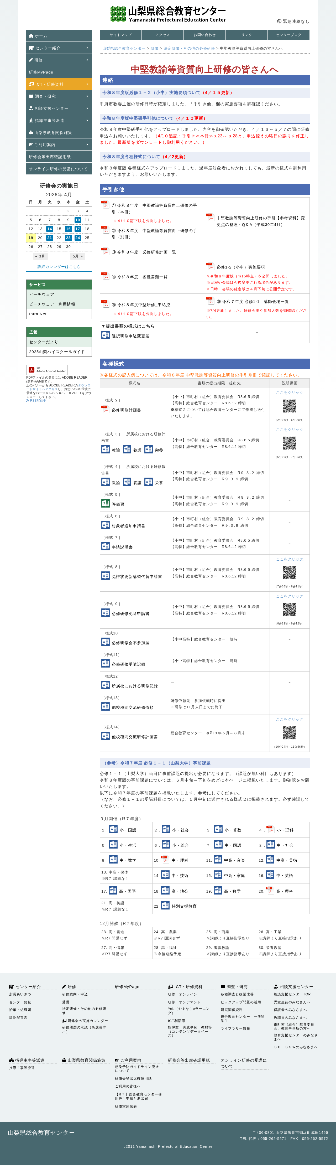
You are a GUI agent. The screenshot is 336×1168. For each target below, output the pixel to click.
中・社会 (285, 845)
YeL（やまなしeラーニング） (189, 1011)
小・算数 (233, 830)
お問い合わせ (205, 35)
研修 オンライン (182, 994)
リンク (246, 35)
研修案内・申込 (75, 994)
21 (49, 238)
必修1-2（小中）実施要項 (241, 267)
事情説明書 (122, 547)
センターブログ (289, 35)
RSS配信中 (36, 400)
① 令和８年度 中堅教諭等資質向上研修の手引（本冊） (154, 208)
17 (77, 229)
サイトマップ (121, 35)
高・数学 (232, 891)
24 (77, 238)
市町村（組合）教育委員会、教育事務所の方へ (294, 1026)
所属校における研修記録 (135, 686)
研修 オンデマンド (184, 1002)
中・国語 (233, 845)
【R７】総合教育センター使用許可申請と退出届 (138, 1096)
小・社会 (180, 830)
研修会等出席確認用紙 (50, 156)
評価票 (118, 504)
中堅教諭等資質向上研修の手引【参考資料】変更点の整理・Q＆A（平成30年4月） (261, 221)
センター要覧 (20, 1002)
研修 (36, 60)
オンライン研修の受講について (58, 169)
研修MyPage (41, 72)
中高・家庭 (234, 875)
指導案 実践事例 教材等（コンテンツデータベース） (190, 1031)
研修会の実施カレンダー (85, 1021)
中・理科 (180, 860)
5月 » (78, 256)
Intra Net (38, 314)
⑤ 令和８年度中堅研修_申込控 (141, 304)
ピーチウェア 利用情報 (52, 304)
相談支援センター (49, 108)
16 (68, 229)
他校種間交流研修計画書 (135, 737)
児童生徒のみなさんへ (292, 1002)
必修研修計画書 (126, 410)
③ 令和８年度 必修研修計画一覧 (144, 252)
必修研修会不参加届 (131, 642)
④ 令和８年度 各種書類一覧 (140, 277)
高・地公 (180, 891)
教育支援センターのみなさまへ (296, 1037)
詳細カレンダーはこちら (59, 267)
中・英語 (284, 875)
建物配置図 (18, 1018)
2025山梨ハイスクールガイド (57, 351)
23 (68, 238)
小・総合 (180, 845)
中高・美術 (286, 860)
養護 (137, 450)
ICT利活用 (176, 1021)
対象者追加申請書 (128, 526)
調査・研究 (42, 96)
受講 (66, 1002)
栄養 (159, 450)
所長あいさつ (20, 994)
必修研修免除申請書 (131, 613)
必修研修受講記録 (128, 664)
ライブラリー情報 (235, 1028)
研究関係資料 (232, 1010)
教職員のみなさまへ (290, 1018)
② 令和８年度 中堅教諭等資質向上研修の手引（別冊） (154, 233)
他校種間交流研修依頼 (133, 707)
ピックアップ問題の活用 (241, 1002)
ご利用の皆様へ (128, 1086)
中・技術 (180, 875)
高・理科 (284, 891)
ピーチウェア (41, 294)
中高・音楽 (234, 860)
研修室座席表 (126, 1106)
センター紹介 (45, 48)
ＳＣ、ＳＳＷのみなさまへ (296, 1047)
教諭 (116, 450)
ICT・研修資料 (46, 84)
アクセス (162, 35)
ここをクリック (289, 392)
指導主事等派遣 (46, 120)
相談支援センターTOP (292, 994)
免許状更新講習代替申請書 (137, 576)
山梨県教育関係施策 (50, 132)
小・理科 (285, 830)
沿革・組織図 (20, 1010)
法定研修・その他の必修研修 (84, 1011)
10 (77, 220)
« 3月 (40, 256)
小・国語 (128, 830)
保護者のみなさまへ (290, 1010)
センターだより (44, 342)
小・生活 (128, 845)
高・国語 (127, 891)
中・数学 (128, 860)
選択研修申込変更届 (131, 336)
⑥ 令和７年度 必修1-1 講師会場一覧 (253, 301)
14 (49, 229)
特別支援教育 (184, 906)
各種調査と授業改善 (237, 994)
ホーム (38, 36)
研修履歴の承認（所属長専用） (84, 1029)
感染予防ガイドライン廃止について (137, 1069)
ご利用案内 (42, 144)
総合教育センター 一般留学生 (243, 1019)
